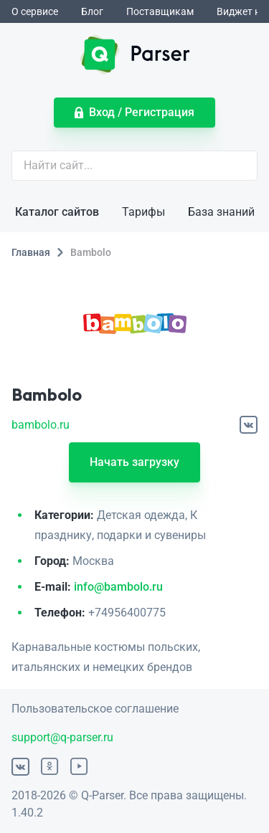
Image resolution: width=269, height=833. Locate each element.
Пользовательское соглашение (95, 708)
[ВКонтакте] (249, 425)
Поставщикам (160, 11)
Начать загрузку (134, 462)
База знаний (221, 212)
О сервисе (34, 11)
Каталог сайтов (57, 212)
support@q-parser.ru (62, 737)
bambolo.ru (40, 425)
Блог (92, 11)
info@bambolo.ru (118, 587)
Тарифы (143, 212)
